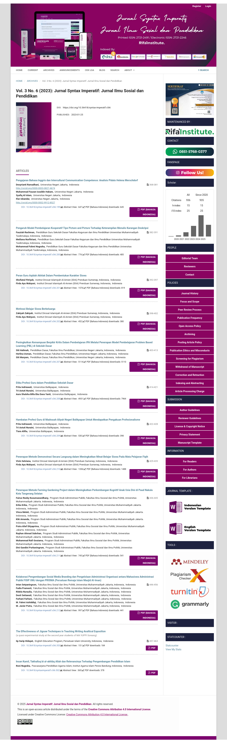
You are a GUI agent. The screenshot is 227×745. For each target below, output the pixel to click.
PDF (153, 648)
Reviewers (190, 266)
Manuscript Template (190, 442)
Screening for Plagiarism (190, 358)
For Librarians (190, 477)
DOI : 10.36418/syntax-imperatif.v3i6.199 (40, 207)
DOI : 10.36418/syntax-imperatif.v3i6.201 (40, 288)
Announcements (70, 70)
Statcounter (172, 645)
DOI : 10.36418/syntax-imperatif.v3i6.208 (40, 398)
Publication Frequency (189, 317)
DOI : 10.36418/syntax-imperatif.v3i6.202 (40, 321)
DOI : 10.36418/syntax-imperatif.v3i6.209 (40, 436)
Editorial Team (190, 258)
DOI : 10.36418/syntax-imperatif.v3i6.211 (40, 555)
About (128, 70)
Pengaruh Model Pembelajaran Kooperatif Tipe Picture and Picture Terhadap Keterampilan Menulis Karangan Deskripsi (82, 228)
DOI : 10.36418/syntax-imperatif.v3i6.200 (40, 254)
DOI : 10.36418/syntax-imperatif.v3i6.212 (40, 610)
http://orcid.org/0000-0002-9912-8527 (35, 202)
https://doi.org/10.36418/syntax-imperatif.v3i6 (87, 107)
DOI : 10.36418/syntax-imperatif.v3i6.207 (40, 362)
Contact (189, 274)
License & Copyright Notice (190, 426)
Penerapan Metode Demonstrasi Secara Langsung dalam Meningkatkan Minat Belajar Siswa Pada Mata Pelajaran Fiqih (82, 456)
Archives (48, 70)
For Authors (189, 469)
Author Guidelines (190, 410)
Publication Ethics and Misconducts (190, 350)
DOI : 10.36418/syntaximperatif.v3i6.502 (40, 670)
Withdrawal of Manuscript (189, 366)
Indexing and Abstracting (190, 383)
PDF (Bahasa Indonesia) (148, 212)
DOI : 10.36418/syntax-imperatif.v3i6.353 (40, 645)
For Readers (189, 461)
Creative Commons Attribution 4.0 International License (97, 714)
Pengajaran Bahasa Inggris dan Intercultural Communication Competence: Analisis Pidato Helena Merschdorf (77, 180)
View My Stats (173, 649)
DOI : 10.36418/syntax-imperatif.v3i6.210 (40, 469)
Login (208, 6)
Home (19, 70)
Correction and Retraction (189, 375)
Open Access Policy (190, 326)
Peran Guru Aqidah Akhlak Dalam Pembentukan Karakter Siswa (51, 275)
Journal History (189, 293)
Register (196, 6)
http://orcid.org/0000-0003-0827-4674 (35, 188)
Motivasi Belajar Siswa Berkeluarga (35, 308)
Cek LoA (89, 70)
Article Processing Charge (189, 391)
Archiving (189, 334)
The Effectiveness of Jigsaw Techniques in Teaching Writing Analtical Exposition (87, 633)
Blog (102, 70)
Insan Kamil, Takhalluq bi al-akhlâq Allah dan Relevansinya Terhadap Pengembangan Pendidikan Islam (73, 661)
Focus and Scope (189, 301)
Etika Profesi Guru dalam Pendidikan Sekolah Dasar (44, 382)
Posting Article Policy (190, 342)
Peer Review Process (189, 309)
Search (114, 70)
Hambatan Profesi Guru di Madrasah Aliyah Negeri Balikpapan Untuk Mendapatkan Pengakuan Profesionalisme (78, 419)
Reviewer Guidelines (189, 418)
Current (33, 70)
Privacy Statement (189, 434)
